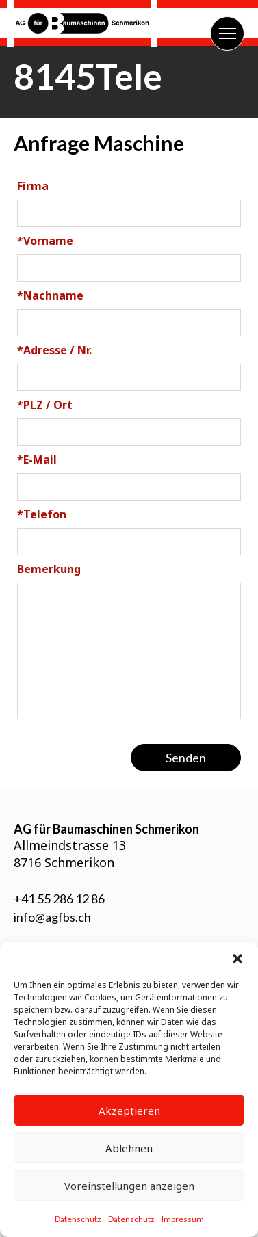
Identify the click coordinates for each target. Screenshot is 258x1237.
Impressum (183, 1219)
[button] (237, 959)
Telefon (41, 514)
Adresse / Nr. (54, 350)
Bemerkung (49, 569)
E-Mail (37, 459)
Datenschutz (78, 1219)
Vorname (45, 241)
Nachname (50, 295)
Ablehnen (129, 1148)
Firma (33, 186)
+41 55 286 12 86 (59, 898)
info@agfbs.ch (52, 917)
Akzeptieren (129, 1110)
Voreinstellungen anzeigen (129, 1186)
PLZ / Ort (45, 405)
